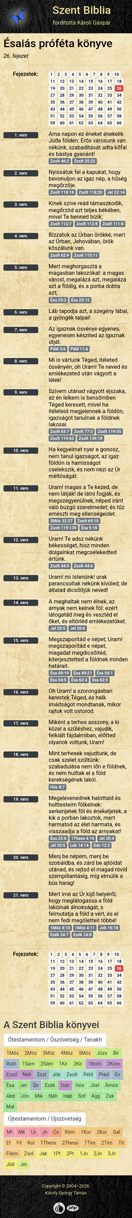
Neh (27, 1074)
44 (62, 109)
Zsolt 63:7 (59, 431)
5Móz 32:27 (61, 521)
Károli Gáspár (93, 22)
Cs (56, 1132)
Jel (23, 1164)
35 (52, 102)
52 (62, 116)
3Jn (112, 1153)
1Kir (63, 1064)
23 (90, 88)
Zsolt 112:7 (61, 223)
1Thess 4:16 (82, 838)
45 (71, 109)
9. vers (21, 392)
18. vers (20, 754)
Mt (10, 1132)
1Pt (56, 1153)
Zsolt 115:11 (86, 255)
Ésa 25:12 (80, 300)
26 (119, 88)
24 (100, 88)
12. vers (20, 540)
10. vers (20, 450)
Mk (21, 1132)
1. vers (21, 135)
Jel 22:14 (115, 192)
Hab (67, 1096)
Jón (25, 1096)
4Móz (67, 1053)
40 (100, 102)
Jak (43, 1153)
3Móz (49, 1053)
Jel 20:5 (57, 628)
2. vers (21, 173)
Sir (36, 1085)
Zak (110, 1096)
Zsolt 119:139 (63, 527)
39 (90, 102)
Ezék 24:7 (59, 934)
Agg (95, 1096)
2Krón (113, 1064)
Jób (56, 1074)
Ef (8, 1143)
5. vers (21, 267)
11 (52, 81)
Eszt (42, 1074)
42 (119, 102)
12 (62, 81)
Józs (102, 1053)
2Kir (78, 1064)
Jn (44, 1132)
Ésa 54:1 (105, 673)
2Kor (102, 1132)
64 (100, 123)
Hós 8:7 (57, 787)
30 (81, 95)
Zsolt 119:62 (62, 438)
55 (90, 116)
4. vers (21, 236)
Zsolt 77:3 (83, 431)
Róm (70, 1132)
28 (62, 95)
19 (52, 88)
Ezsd (11, 1074)
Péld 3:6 (58, 349)
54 (81, 116)
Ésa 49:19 (59, 673)
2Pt (70, 1153)
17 (109, 81)
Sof (81, 1096)
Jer (23, 1085)
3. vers (21, 204)
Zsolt (71, 1074)
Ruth (11, 1064)
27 (52, 95)
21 (71, 88)
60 (62, 123)
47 (90, 109)
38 (81, 102)
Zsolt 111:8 (113, 223)
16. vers (20, 692)
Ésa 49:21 (83, 673)
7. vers (21, 330)
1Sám (28, 1064)
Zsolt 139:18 (90, 438)
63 (90, 123)
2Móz (31, 1053)
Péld (88, 1074)
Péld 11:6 (79, 349)
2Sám (47, 1064)
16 (100, 81)
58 (119, 116)
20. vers (20, 857)
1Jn (84, 1153)
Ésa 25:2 (58, 300)
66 (119, 123)
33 (109, 95)
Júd (10, 1164)
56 (100, 116)
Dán (65, 1085)
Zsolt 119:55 (109, 431)
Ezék (50, 1085)
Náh (53, 1096)
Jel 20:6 (77, 628)
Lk (33, 1132)
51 (52, 116)
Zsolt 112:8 (87, 223)
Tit (121, 1143)
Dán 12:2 (101, 845)
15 (90, 81)
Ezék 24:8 (82, 934)
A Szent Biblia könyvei (51, 1024)
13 (71, 81)
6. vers (21, 312)
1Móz (13, 1053)
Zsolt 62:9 (59, 255)
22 (81, 88)
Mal (10, 1107)
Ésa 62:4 (79, 680)
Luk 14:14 (79, 845)
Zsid (28, 1153)
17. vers (20, 723)
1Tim (90, 1143)
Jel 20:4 (106, 838)
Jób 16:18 (108, 927)
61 (71, 123)
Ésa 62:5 (100, 680)
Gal (116, 1132)
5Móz (85, 1053)
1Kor (86, 1132)
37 (71, 102)
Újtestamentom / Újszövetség (44, 1118)
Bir (116, 1053)
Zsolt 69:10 (87, 521)
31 (90, 95)
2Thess (70, 1143)
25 (109, 88)
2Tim (107, 1143)
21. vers (20, 895)
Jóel (94, 1085)
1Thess (48, 1143)
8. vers (21, 361)
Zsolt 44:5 (59, 566)
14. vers (20, 602)
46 (81, 109)
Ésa (10, 1085)
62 (81, 123)
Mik (39, 1096)
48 (100, 109)
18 (119, 81)
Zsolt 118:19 (62, 192)
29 (71, 95)
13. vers (20, 578)
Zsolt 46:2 (59, 161)
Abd (10, 1096)
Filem (12, 1153)
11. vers (20, 488)
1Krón (94, 1064)
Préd (104, 1074)
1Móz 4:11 (85, 927)
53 (71, 116)
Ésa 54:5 (58, 680)
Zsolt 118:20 (90, 192)
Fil (19, 1143)
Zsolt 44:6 (83, 566)
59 (52, 123)
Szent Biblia (81, 10)
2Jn (98, 1153)
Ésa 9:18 (89, 527)
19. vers (20, 799)
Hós (79, 1085)
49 (109, 109)
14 (81, 81)
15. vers (20, 640)
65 (109, 123)
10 (116, 74)
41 (109, 102)
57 (109, 116)
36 (62, 102)
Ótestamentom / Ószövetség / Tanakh (55, 1039)
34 (119, 95)
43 (52, 109)
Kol (30, 1143)
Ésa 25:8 (58, 838)
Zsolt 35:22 (84, 161)
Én (117, 1074)
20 (62, 88)
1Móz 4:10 (60, 927)
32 (100, 95)
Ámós (111, 1085)
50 (119, 109)
